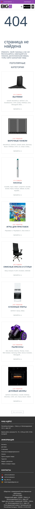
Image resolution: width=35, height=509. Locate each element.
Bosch (6, 146)
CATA (14, 102)
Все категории (17, 412)
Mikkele (22, 188)
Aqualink (16, 190)
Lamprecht (22, 186)
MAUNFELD (15, 100)
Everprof (10, 270)
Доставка (4, 447)
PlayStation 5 (17, 230)
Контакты (4, 444)
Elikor (20, 104)
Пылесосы (17, 347)
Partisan (16, 188)
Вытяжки (17, 97)
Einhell (7, 188)
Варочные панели (17, 141)
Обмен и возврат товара (8, 463)
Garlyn (23, 146)
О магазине (4, 449)
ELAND (27, 188)
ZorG (29, 102)
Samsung (14, 353)
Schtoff (9, 100)
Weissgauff (14, 104)
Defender (28, 270)
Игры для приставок (18, 227)
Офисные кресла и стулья (17, 267)
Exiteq (19, 102)
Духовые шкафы (17, 391)
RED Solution (7, 353)
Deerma (16, 351)
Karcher (11, 351)
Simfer (23, 144)
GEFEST (22, 100)
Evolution (21, 270)
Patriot (12, 188)
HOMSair (24, 102)
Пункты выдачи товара (7, 456)
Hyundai (28, 186)
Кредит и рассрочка (7, 461)
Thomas (22, 351)
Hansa (18, 311)
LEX (26, 100)
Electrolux (29, 144)
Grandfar (6, 186)
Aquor (12, 186)
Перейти (17, 109)
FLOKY (16, 270)
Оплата (3, 454)
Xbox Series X (26, 230)
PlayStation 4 (9, 230)
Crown (27, 351)
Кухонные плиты (17, 307)
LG (19, 146)
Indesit (29, 397)
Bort (7, 351)
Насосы (17, 183)
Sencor (24, 353)
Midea (22, 311)
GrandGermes (8, 102)
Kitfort (19, 353)
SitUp (6, 270)
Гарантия (4, 459)
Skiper (16, 186)
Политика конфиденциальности (10, 451)
